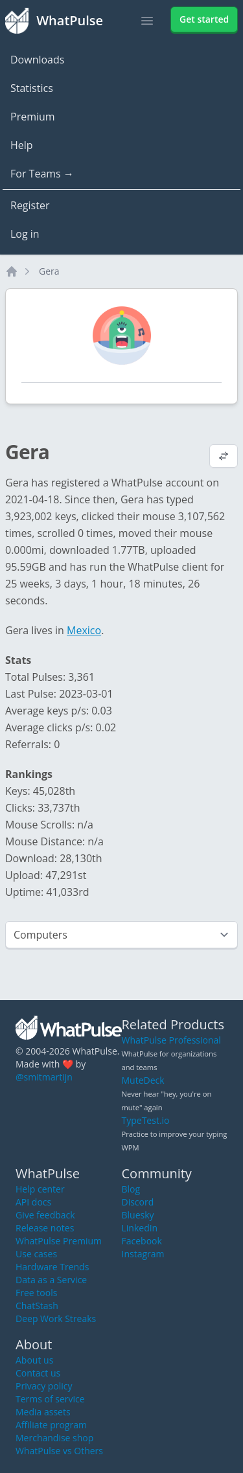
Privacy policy (44, 1386)
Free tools (36, 1292)
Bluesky (138, 1215)
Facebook (142, 1241)
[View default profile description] (223, 457)
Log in (25, 234)
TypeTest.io (146, 1120)
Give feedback (45, 1215)
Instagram (143, 1254)
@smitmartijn (44, 1077)
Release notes (45, 1228)
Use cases (36, 1254)
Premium (32, 116)
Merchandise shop (54, 1438)
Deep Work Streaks (56, 1318)
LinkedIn (140, 1228)
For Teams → (42, 173)
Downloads (37, 59)
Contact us (38, 1373)
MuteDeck (143, 1080)
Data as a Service (51, 1279)
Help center (40, 1189)
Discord (138, 1202)
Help (21, 145)
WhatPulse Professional (171, 1040)
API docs (33, 1202)
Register (29, 205)
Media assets (43, 1412)
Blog (131, 1189)
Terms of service (50, 1399)
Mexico (84, 630)
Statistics (31, 88)
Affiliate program (51, 1425)
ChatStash (37, 1305)
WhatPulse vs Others (59, 1450)
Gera (49, 271)
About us (34, 1360)
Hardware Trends (52, 1267)
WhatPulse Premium (59, 1241)
